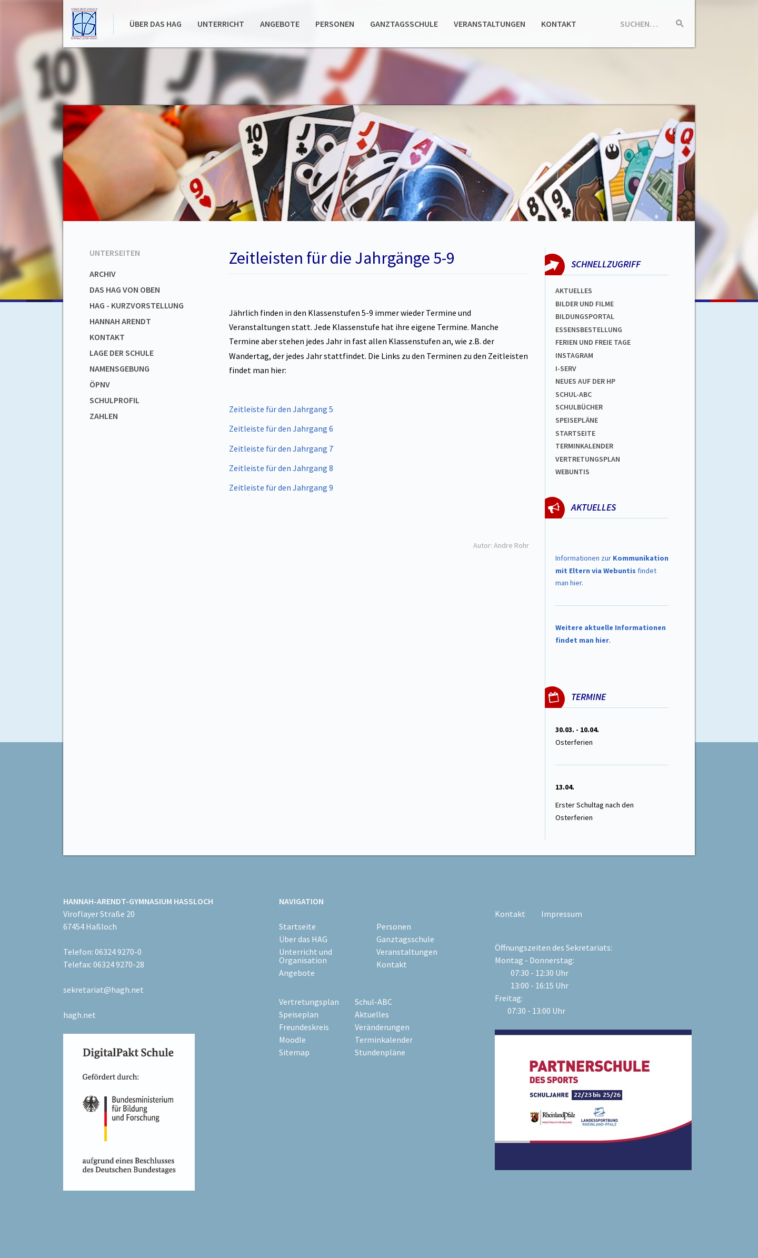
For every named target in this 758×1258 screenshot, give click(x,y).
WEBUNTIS (572, 471)
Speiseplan (298, 1014)
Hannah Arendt (120, 321)
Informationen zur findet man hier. (612, 570)
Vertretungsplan (587, 459)
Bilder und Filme (584, 303)
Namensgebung (119, 368)
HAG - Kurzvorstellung (136, 305)
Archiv (102, 273)
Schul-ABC (373, 1001)
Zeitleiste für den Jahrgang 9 (281, 487)
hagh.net (79, 1015)
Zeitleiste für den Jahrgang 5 (281, 409)
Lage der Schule (121, 352)
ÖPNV (99, 384)
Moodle (292, 1039)
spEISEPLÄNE (576, 420)
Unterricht (220, 23)
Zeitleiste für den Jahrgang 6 (281, 428)
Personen (334, 23)
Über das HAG (155, 23)
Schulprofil (114, 400)
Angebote (280, 23)
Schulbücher (579, 407)
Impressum (561, 913)
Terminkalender (584, 446)
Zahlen (103, 416)
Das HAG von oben (124, 289)
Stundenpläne (380, 1052)
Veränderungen (382, 1027)
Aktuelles (573, 290)
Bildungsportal (584, 316)
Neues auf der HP (585, 381)
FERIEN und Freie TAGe (593, 342)
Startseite (575, 433)
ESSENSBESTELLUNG (588, 329)
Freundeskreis (304, 1027)
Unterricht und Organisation (305, 955)
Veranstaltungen (489, 23)
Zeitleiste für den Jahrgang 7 (281, 448)
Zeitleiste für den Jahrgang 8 (281, 468)
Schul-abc (573, 394)
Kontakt (558, 23)
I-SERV (565, 368)
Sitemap (294, 1052)
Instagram (574, 355)
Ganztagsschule (404, 23)
